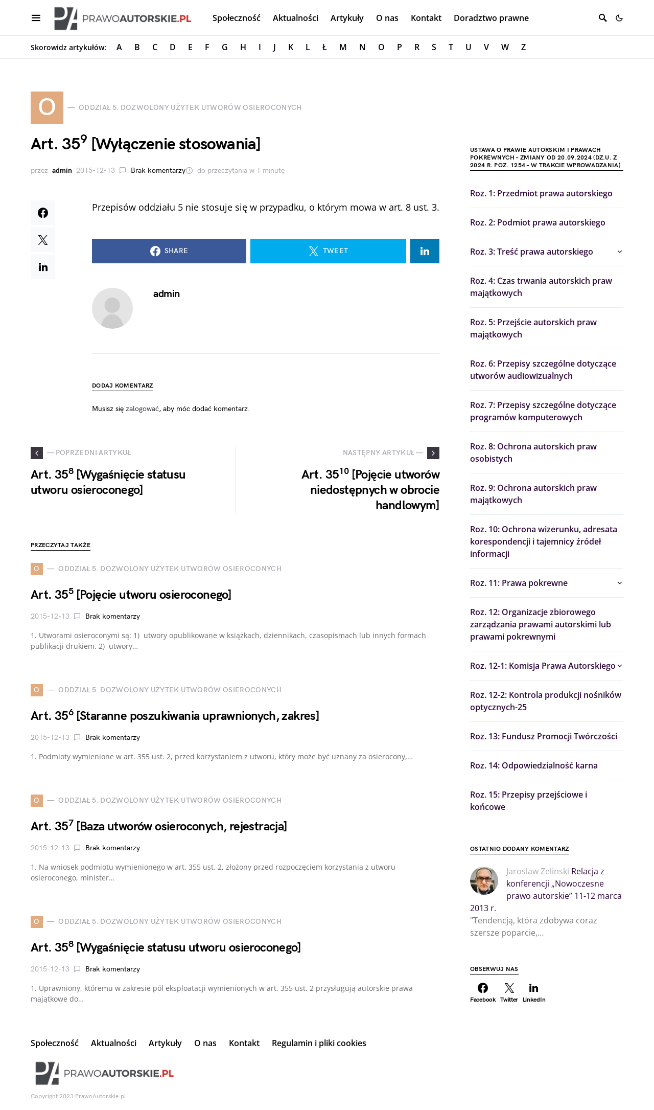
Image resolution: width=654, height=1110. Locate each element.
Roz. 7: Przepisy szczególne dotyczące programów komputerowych (543, 411)
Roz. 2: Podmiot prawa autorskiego (537, 222)
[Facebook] (483, 993)
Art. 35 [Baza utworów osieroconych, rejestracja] (159, 826)
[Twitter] (509, 993)
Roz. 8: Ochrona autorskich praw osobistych (533, 452)
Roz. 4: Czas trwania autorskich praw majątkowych (541, 287)
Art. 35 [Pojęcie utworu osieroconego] (131, 594)
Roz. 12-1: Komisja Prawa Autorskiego (543, 665)
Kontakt (244, 1043)
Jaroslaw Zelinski (537, 871)
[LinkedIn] (534, 993)
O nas (205, 1043)
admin (62, 170)
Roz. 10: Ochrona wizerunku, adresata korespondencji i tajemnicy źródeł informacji (543, 541)
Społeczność (55, 1043)
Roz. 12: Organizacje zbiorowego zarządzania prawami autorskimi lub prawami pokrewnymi (540, 624)
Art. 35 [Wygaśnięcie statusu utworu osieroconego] (166, 947)
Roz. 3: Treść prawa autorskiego (531, 251)
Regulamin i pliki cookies (319, 1043)
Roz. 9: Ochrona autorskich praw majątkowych (533, 494)
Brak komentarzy (158, 170)
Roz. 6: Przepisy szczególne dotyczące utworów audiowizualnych (543, 369)
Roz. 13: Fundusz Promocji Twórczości (543, 736)
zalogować (142, 408)
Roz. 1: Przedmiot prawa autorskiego (541, 193)
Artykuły (165, 1043)
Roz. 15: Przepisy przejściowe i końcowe (528, 800)
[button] (619, 18)
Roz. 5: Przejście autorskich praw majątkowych (533, 328)
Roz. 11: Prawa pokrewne (519, 582)
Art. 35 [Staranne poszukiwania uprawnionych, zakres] (175, 716)
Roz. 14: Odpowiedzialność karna (534, 765)
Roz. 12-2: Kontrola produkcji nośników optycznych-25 (545, 701)
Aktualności (113, 1043)
